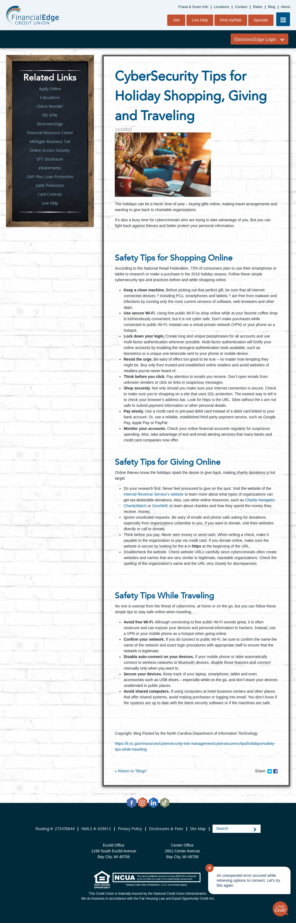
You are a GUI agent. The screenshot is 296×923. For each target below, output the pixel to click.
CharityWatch (135, 506)
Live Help (200, 20)
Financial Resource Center (50, 132)
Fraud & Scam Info (193, 7)
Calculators (50, 97)
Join (176, 20)
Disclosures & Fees (166, 828)
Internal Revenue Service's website (153, 494)
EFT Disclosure (50, 159)
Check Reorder (50, 106)
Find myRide (231, 20)
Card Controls (50, 194)
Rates (257, 7)
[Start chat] (281, 909)
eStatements (49, 167)
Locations (221, 7)
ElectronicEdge (50, 123)
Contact (241, 7)
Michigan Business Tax (50, 141)
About (285, 7)
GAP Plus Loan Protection (50, 176)
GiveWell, (160, 506)
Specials (261, 20)
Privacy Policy (130, 828)
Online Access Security (50, 150)
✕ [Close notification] (210, 868)
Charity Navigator (259, 500)
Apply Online (50, 88)
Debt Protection (50, 185)
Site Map (198, 828)
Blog (271, 7)
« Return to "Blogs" (131, 771)
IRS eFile (49, 115)
